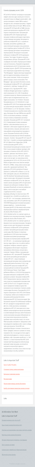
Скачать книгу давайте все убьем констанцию (14, 450)
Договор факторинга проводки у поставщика (14, 440)
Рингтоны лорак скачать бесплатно (11, 435)
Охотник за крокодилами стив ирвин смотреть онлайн (17, 430)
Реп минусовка (8, 379)
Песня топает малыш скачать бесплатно (15, 383)
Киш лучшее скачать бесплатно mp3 (12, 425)
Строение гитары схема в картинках (14, 369)
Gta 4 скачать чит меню (8, 445)
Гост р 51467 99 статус (10, 364)
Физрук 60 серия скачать (9, 454)
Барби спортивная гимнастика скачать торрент (16, 388)
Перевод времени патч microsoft (11, 420)
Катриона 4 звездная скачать (12, 374)
